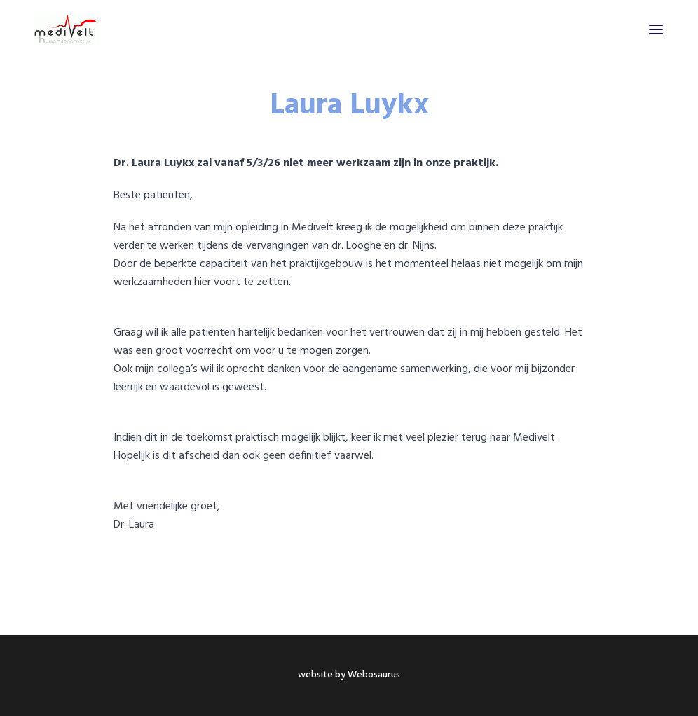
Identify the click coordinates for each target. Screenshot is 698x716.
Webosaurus (374, 675)
